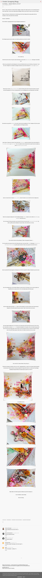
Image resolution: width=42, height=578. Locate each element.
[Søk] (19, 2)
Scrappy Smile (7, 542)
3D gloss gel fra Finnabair (33, 221)
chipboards (18, 218)
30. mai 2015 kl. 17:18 (13, 542)
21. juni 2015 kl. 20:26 (10, 547)
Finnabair (32, 65)
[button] (2, 7)
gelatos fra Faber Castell (14, 88)
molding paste (22, 142)
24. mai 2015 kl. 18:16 (10, 537)
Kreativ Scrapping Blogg (10, 1)
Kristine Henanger (8, 528)
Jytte (6, 537)
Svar (6, 540)
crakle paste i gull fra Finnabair (22, 145)
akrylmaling (13, 123)
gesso (15, 306)
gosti (6, 547)
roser (15, 197)
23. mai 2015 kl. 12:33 (15, 528)
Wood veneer (11, 244)
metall (29, 243)
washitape (18, 197)
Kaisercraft (36, 65)
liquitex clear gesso (28, 59)
